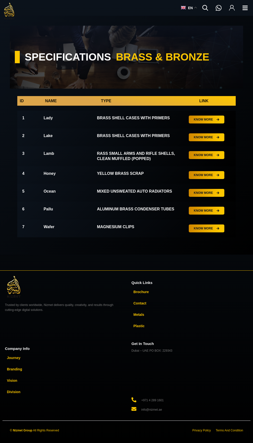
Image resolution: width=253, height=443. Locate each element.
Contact (139, 303)
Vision (12, 381)
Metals (138, 315)
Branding (14, 369)
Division (13, 392)
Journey (13, 358)
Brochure (141, 292)
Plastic (139, 326)
